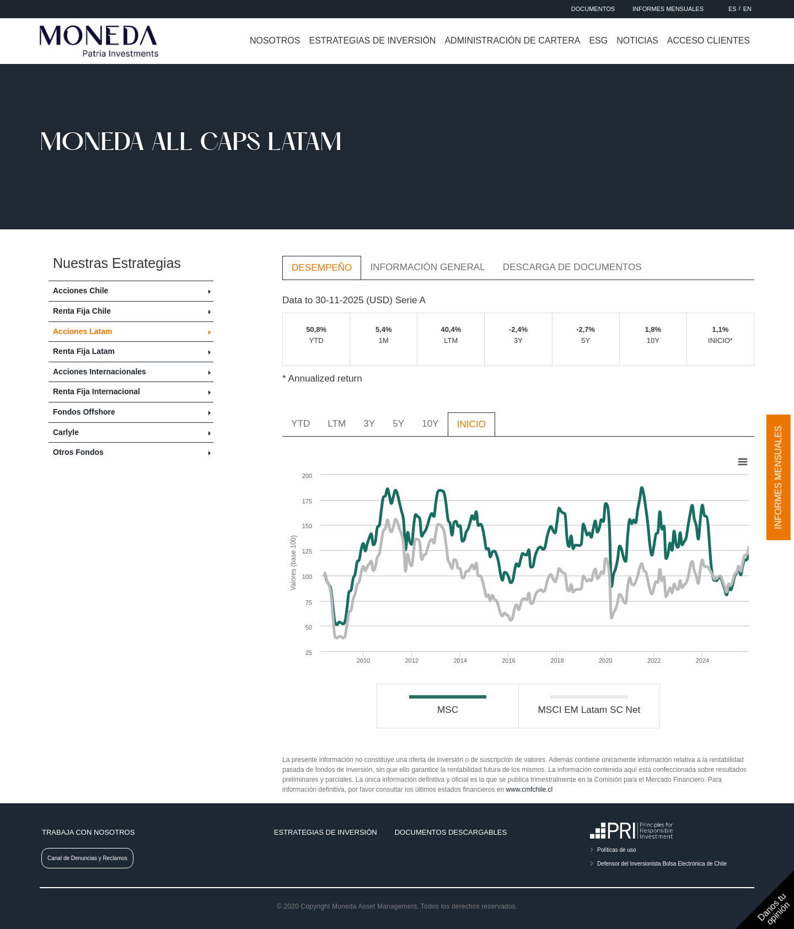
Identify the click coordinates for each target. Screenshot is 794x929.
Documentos (593, 9)
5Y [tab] (398, 423)
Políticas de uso (616, 850)
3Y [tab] (369, 423)
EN (747, 9)
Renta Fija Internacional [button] (96, 391)
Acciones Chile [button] (80, 290)
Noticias (637, 40)
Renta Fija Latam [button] (84, 351)
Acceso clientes (708, 40)
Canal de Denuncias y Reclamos (87, 858)
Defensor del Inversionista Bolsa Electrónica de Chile (662, 864)
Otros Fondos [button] (78, 452)
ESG (598, 40)
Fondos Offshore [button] (84, 411)
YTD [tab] (300, 423)
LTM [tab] (337, 423)
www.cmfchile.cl (529, 789)
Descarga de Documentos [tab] (572, 266)
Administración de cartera (512, 40)
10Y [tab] (430, 423)
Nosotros (275, 40)
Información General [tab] (427, 266)
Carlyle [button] (66, 432)
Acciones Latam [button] (82, 331)
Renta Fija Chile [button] (82, 311)
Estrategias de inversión (372, 40)
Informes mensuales (778, 477)
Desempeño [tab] (322, 267)
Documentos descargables (451, 832)
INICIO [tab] (471, 423)
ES (732, 9)
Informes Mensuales (668, 9)
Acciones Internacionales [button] (99, 371)
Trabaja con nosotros (88, 832)
